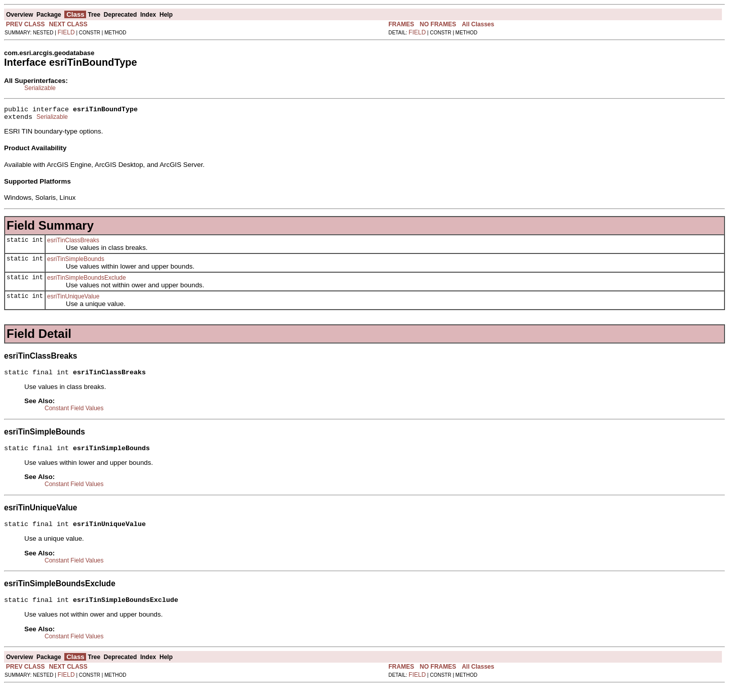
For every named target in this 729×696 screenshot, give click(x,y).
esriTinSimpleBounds (75, 262)
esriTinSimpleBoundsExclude (86, 280)
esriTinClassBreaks (73, 243)
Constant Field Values (74, 412)
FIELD (66, 32)
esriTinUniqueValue (73, 299)
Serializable (40, 88)
